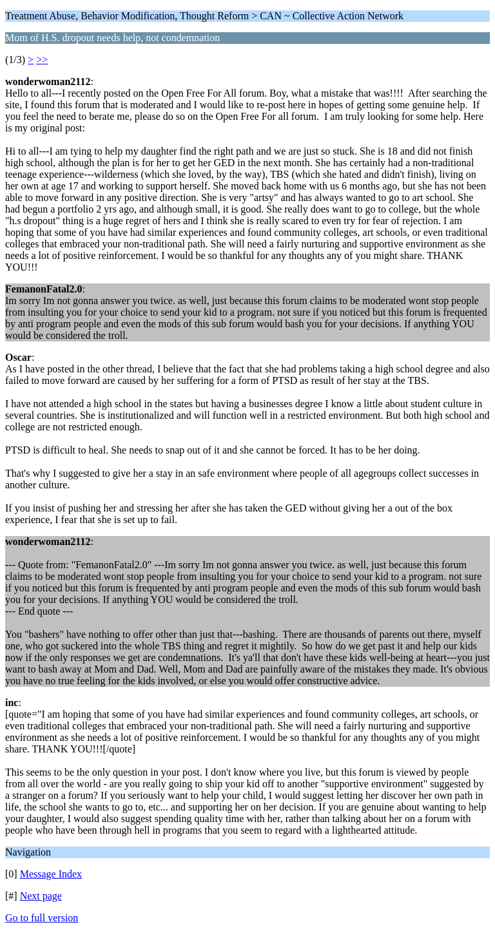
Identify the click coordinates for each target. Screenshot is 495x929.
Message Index (51, 873)
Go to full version (41, 917)
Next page (41, 895)
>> (42, 59)
